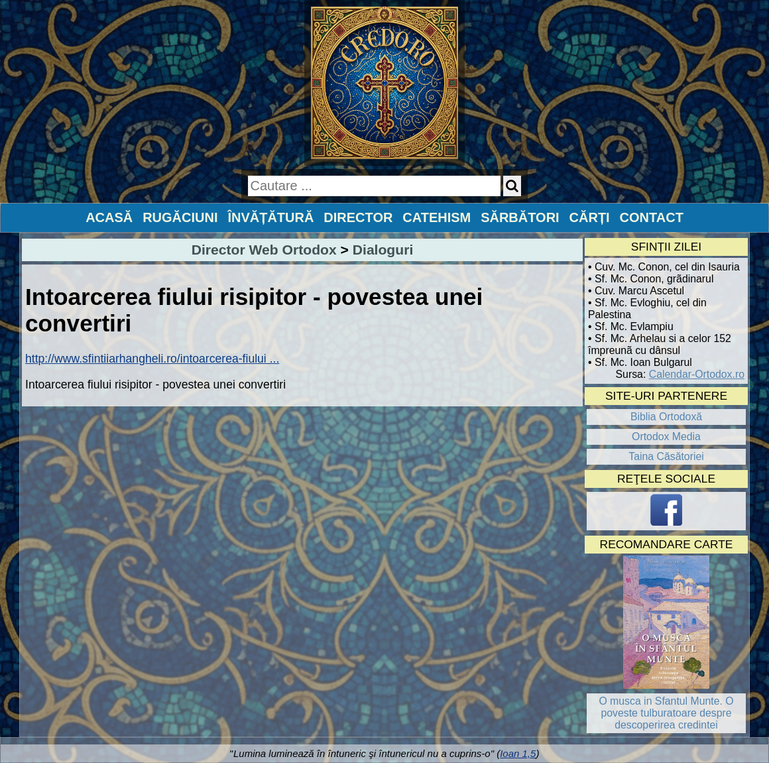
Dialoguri (383, 249)
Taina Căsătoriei (666, 456)
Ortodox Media (666, 436)
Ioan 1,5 (518, 753)
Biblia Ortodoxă (666, 416)
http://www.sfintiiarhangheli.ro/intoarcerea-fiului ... (152, 358)
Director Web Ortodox (264, 249)
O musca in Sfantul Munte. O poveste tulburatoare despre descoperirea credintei (666, 713)
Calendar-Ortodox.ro (696, 374)
